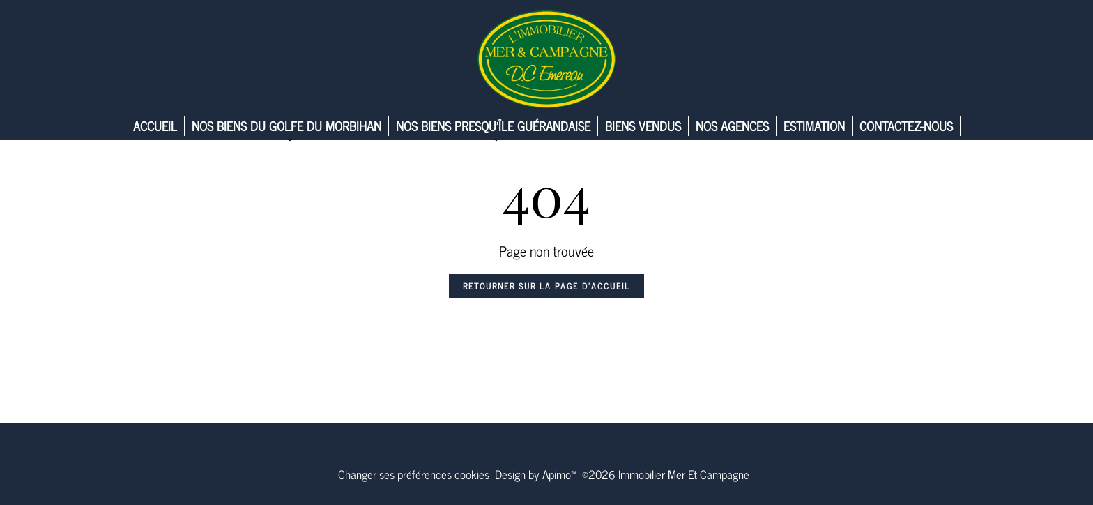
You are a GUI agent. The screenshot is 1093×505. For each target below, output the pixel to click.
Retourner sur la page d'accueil (546, 286)
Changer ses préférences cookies (413, 474)
